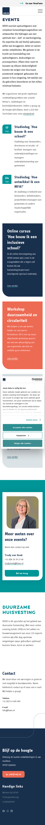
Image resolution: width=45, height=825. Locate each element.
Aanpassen (22, 435)
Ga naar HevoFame (34, 3)
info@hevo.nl (8, 710)
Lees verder (12, 286)
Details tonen (32, 420)
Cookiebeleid (8, 801)
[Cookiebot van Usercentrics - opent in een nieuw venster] (32, 379)
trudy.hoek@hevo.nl (14, 563)
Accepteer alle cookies (22, 427)
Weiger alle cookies (22, 443)
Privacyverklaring (10, 797)
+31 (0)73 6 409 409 (11, 701)
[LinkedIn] (12, 811)
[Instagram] (8, 811)
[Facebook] (3, 811)
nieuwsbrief (28, 113)
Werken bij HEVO (10, 792)
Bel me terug (22, 573)
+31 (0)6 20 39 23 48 (14, 559)
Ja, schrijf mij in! (13, 774)
